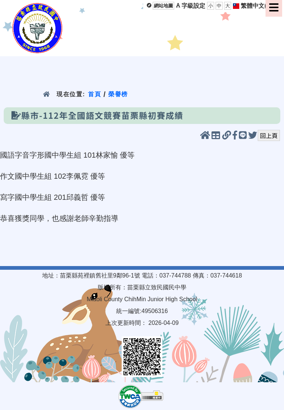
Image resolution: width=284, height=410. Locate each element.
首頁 (94, 94)
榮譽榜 (118, 94)
